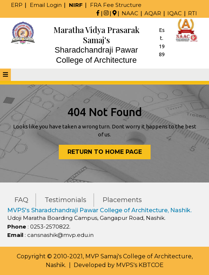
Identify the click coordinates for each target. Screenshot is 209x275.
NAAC (130, 13)
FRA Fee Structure (116, 4)
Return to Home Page (109, 153)
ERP (16, 4)
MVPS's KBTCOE (140, 265)
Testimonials (65, 200)
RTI (192, 13)
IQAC (174, 13)
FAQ (21, 200)
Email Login (46, 4)
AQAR (152, 13)
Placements (122, 200)
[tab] (5, 74)
